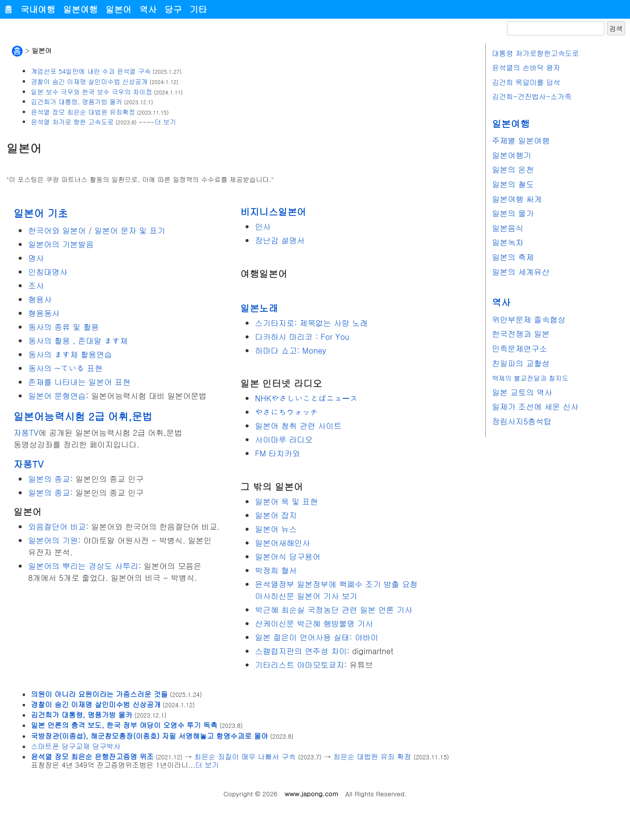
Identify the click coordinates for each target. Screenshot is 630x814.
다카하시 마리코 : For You (302, 336)
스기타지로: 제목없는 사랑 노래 (311, 323)
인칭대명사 (47, 271)
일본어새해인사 (282, 542)
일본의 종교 (49, 478)
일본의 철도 (513, 184)
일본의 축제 (513, 257)
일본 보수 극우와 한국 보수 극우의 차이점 (91, 91)
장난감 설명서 (280, 240)
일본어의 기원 (53, 540)
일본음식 (507, 228)
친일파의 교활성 (520, 363)
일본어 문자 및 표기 (129, 230)
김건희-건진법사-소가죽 (531, 96)
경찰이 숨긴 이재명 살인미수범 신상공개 (89, 81)
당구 (173, 9)
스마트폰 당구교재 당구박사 (76, 746)
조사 (36, 285)
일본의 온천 (513, 169)
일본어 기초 (40, 213)
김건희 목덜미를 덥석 (526, 82)
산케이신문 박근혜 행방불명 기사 (314, 623)
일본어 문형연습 (57, 395)
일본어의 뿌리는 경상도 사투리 (83, 566)
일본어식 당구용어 (287, 556)
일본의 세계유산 (520, 271)
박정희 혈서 (276, 570)
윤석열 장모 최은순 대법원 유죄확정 (83, 112)
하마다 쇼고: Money (290, 350)
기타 (198, 9)
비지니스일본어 (273, 211)
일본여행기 (511, 155)
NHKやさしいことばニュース (306, 398)
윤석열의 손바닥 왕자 (526, 67)
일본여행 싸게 (516, 199)
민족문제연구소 (519, 348)
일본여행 (80, 9)
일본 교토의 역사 (522, 392)
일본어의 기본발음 (61, 244)
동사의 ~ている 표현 (65, 368)
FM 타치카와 (277, 453)
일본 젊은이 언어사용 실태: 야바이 (316, 637)
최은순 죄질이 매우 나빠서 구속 (245, 756)
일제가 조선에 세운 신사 (535, 406)
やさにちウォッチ (286, 412)
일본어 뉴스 (276, 529)
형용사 (40, 299)
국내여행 (38, 9)
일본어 (118, 9)
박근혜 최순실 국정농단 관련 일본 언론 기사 (333, 609)
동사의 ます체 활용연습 (70, 354)
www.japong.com (311, 793)
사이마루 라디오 (284, 439)
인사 (263, 226)
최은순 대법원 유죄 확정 (372, 756)
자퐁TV (25, 432)
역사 (148, 9)
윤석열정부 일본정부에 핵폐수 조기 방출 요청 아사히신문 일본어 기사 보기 (336, 590)
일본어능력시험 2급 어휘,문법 (82, 416)
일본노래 (259, 307)
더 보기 (165, 121)
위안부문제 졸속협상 (528, 319)
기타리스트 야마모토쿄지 (299, 664)
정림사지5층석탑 (521, 421)
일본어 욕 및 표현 (286, 501)
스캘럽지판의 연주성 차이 (301, 651)
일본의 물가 (513, 213)
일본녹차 (507, 242)
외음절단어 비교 (57, 526)
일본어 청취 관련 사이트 (298, 425)
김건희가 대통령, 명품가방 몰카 (77, 101)
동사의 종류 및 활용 (63, 326)
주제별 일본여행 (520, 140)
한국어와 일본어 (57, 230)
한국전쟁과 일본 (520, 333)
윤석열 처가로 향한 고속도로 (72, 121)
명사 (36, 258)
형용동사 (44, 313)
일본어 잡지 (276, 515)
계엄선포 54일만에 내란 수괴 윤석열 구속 (91, 71)
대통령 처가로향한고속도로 (535, 53)
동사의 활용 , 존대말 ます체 (78, 340)
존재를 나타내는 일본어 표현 (79, 382)
